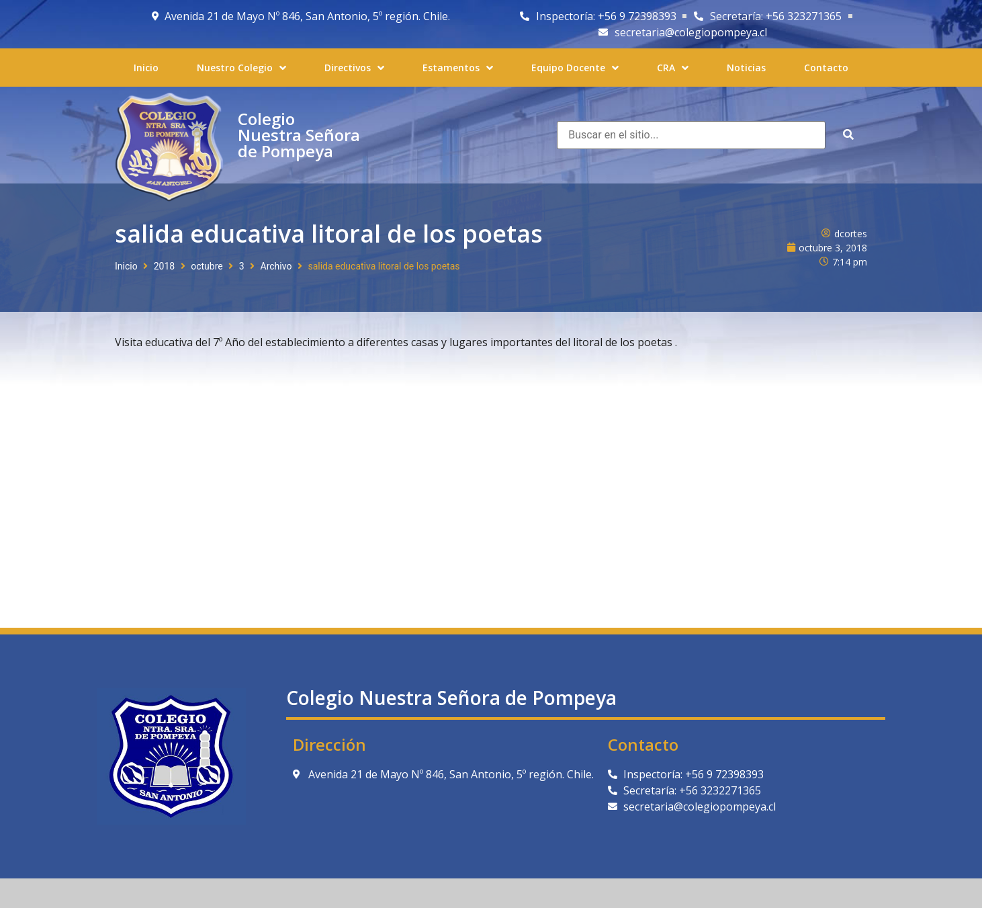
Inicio (126, 266)
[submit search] (848, 135)
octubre (207, 266)
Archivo (276, 266)
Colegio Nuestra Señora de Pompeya (299, 135)
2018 (164, 266)
